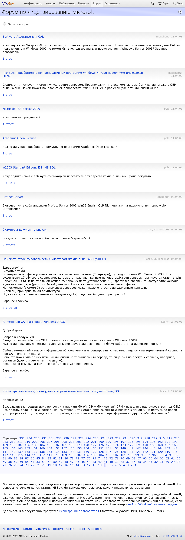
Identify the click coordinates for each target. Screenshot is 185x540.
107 (79, 455)
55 (27, 461)
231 (51, 438)
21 (38, 465)
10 (100, 465)
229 (66, 438)
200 (101, 441)
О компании (112, 3)
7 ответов (10, 307)
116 (12, 455)
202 (86, 441)
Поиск (81, 528)
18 (55, 465)
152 (101, 448)
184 (42, 445)
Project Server (13, 196)
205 (64, 441)
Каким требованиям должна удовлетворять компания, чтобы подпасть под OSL (61, 391)
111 (49, 455)
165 (5, 448)
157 (64, 448)
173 (123, 445)
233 (36, 438)
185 (34, 445)
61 (173, 458)
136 (42, 451)
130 (86, 451)
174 (115, 445)
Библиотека (67, 3)
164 (12, 448)
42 (100, 461)
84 (43, 458)
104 (101, 455)
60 (178, 458)
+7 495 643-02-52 (171, 536)
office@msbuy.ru (143, 536)
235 (22, 438)
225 (95, 438)
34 (145, 461)
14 (77, 465)
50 (55, 461)
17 (60, 465)
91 (4, 458)
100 (130, 455)
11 (94, 465)
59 (4, 461)
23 (27, 465)
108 (71, 455)
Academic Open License (19, 138)
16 (66, 465)
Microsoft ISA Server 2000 (21, 108)
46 (77, 461)
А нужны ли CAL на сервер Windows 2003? (34, 321)
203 (79, 441)
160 (42, 448)
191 (167, 441)
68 (133, 458)
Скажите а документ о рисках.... (27, 229)
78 (77, 458)
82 (55, 458)
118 (174, 451)
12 (88, 465)
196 (130, 441)
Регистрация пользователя (79, 511)
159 (49, 448)
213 (5, 441)
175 (108, 445)
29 (173, 461)
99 (137, 455)
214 (176, 438)
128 (101, 451)
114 (27, 455)
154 (86, 448)
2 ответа (9, 182)
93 (171, 455)
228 (73, 438)
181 (64, 445)
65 (150, 458)
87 (27, 458)
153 (93, 448)
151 (108, 448)
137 (34, 451)
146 (145, 448)
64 (156, 458)
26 (10, 465)
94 (165, 455)
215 (169, 438)
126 (115, 451)
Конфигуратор (33, 3)
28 (178, 461)
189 (5, 445)
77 (83, 458)
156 (71, 448)
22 (32, 465)
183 (49, 445)
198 (115, 441)
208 (42, 441)
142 (174, 448)
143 (167, 448)
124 (130, 451)
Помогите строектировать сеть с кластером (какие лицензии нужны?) (54, 259)
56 (21, 461)
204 (71, 441)
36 (133, 461)
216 (162, 438)
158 (57, 448)
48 (66, 461)
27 (4, 465)
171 (138, 445)
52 (43, 461)
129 (93, 451)
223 (110, 438)
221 (125, 438)
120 (160, 451)
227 (81, 438)
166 (174, 445)
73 (105, 458)
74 (100, 458)
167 (167, 445)
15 (72, 465)
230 (58, 438)
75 (94, 458)
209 (34, 441)
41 (105, 461)
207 (49, 441)
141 (5, 451)
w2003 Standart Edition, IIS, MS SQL (29, 167)
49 (60, 461)
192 (160, 441)
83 (49, 458)
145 (152, 448)
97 (148, 455)
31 (161, 461)
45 (83, 461)
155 (79, 448)
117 (5, 455)
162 (27, 448)
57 (15, 461)
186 (27, 445)
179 (79, 445)
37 (128, 461)
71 (116, 458)
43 (94, 461)
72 (111, 458)
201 (93, 441)
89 (15, 458)
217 (154, 438)
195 (138, 441)
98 (142, 455)
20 (43, 465)
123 (138, 451)
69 (128, 458)
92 (176, 455)
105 (93, 455)
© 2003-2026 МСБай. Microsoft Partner (26, 536)
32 (156, 461)
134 (57, 451)
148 (130, 448)
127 (108, 451)
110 (57, 455)
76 (88, 458)
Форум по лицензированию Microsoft (48, 11)
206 (57, 441)
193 (152, 441)
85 (38, 458)
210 (27, 441)
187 (20, 445)
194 (145, 441)
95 (159, 455)
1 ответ (8, 58)
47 (72, 461)
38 (122, 461)
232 (44, 438)
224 (103, 438)
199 (108, 441)
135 (49, 451)
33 (150, 461)
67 (139, 458)
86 (32, 458)
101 (123, 455)
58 (10, 461)
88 (21, 458)
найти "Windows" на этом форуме (152, 504)
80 (66, 458)
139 (20, 451)
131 (79, 451)
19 (49, 465)
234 (29, 438)
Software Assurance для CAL (23, 36)
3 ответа (9, 377)
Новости (83, 3)
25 (15, 465)
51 (49, 461)
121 (152, 451)
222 (117, 438)
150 (115, 448)
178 (86, 445)
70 (122, 458)
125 (123, 451)
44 (88, 461)
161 (34, 448)
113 (34, 455)
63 (161, 458)
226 (88, 438)
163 (20, 448)
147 (138, 448)
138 (27, 451)
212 (12, 441)
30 (167, 461)
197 (123, 441)
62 (167, 458)
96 (154, 455)
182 (57, 445)
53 (38, 461)
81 (60, 458)
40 (111, 461)
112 (42, 455)
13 (83, 465)
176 (101, 445)
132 (71, 451)
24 (21, 465)
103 (108, 455)
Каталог (51, 3)
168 (160, 445)
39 (116, 461)
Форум (96, 3)
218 (147, 438)
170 (145, 445)
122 (145, 451)
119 (167, 451)
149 (123, 448)
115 (20, 455)
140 (12, 451)
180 (71, 445)
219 (140, 438)
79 (72, 458)
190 (174, 441)
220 (132, 438)
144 (160, 448)
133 (64, 451)
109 (64, 455)
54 (32, 461)
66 (145, 458)
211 (20, 441)
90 (10, 458)
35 (139, 461)
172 (130, 445)
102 (115, 455)
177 (93, 445)
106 (86, 455)
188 (12, 445)
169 (152, 445)
